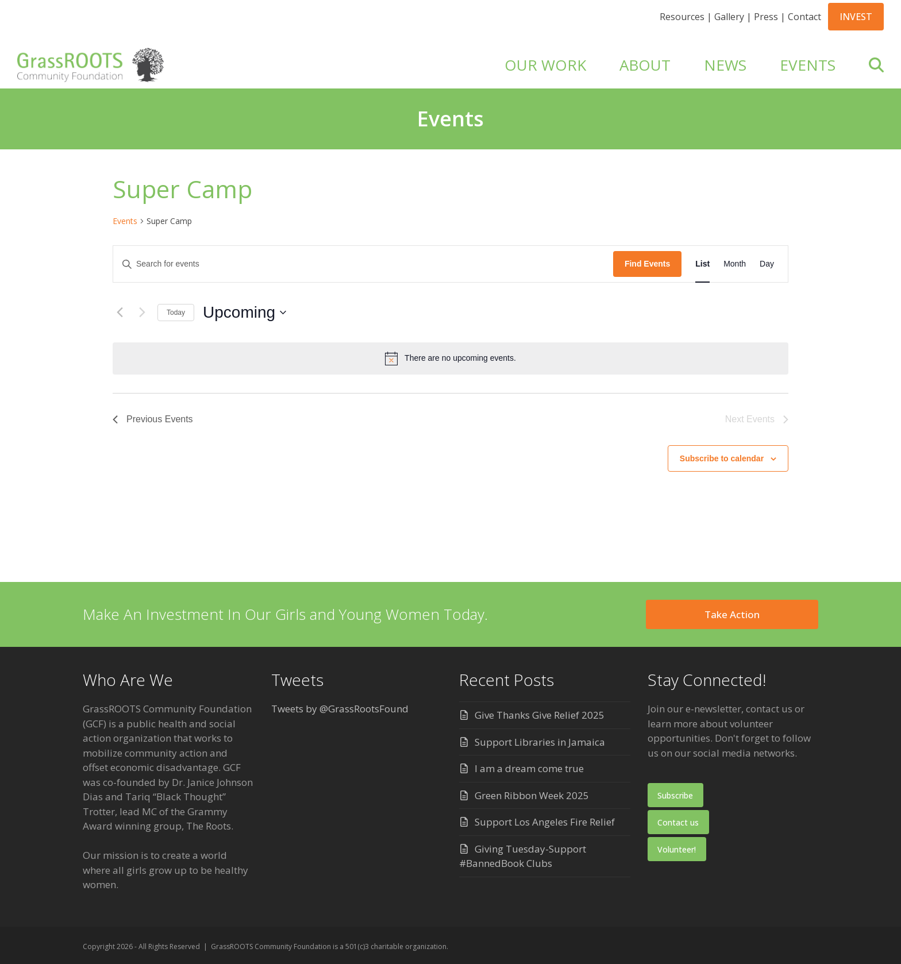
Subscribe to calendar (722, 458)
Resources (682, 16)
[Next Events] (142, 312)
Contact (804, 16)
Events (125, 220)
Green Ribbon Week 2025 (532, 795)
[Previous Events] (119, 312)
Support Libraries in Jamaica (540, 742)
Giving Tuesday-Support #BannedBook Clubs (522, 856)
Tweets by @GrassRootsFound (340, 708)
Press (766, 16)
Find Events (647, 263)
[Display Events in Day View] (767, 264)
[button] (876, 65)
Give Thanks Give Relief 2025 (539, 715)
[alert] (450, 358)
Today (176, 313)
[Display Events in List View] (702, 264)
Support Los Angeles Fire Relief (545, 821)
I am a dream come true (529, 768)
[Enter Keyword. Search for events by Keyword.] (363, 264)
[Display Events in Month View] (734, 264)
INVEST (856, 16)
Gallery (729, 16)
